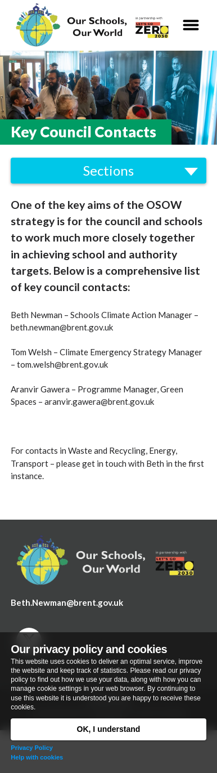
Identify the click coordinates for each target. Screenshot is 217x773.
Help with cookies (37, 757)
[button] (190, 25)
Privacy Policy (32, 747)
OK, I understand (109, 729)
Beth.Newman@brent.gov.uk (67, 602)
